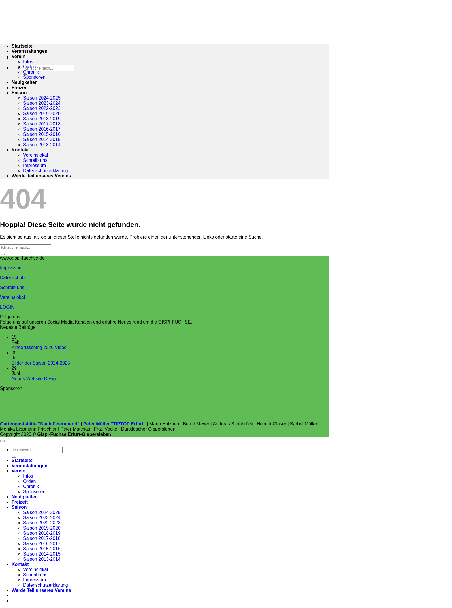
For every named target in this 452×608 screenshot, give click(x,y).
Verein (18, 56)
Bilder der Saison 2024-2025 (41, 363)
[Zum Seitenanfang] (2, 441)
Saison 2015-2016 (42, 134)
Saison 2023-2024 (42, 103)
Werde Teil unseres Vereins (41, 175)
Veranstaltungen (29, 51)
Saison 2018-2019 (42, 118)
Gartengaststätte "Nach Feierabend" (40, 423)
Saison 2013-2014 (42, 144)
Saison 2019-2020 (42, 113)
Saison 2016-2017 (42, 129)
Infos (28, 61)
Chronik (31, 72)
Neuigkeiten (25, 82)
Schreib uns (35, 160)
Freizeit (20, 87)
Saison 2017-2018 (42, 123)
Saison (19, 92)
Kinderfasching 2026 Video (39, 347)
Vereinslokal (35, 155)
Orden (29, 66)
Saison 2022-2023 (42, 108)
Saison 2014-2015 (42, 139)
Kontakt (20, 149)
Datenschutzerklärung (45, 170)
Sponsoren (34, 77)
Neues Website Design (35, 378)
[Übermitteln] (2, 254)
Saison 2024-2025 (42, 97)
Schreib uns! (13, 287)
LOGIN (7, 307)
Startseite (22, 460)
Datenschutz (13, 277)
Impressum (34, 165)
